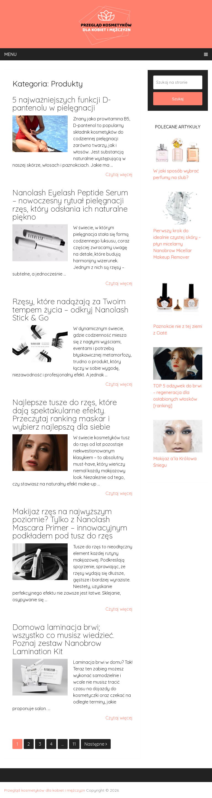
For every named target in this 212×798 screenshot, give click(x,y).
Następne (95, 744)
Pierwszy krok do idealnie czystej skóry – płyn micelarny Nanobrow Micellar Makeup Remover (177, 244)
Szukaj (178, 99)
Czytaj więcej (118, 174)
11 (74, 744)
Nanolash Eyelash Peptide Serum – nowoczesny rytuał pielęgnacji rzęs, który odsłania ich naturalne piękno (70, 205)
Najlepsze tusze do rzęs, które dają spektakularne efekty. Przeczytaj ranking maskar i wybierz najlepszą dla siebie (64, 414)
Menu (10, 54)
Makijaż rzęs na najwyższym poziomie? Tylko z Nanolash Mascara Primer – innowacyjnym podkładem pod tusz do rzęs (69, 523)
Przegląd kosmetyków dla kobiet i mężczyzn (44, 790)
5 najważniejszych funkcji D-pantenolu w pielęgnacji (61, 103)
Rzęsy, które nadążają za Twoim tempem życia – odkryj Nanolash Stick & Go (70, 309)
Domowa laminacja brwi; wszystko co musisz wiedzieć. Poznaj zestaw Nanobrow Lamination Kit (63, 639)
